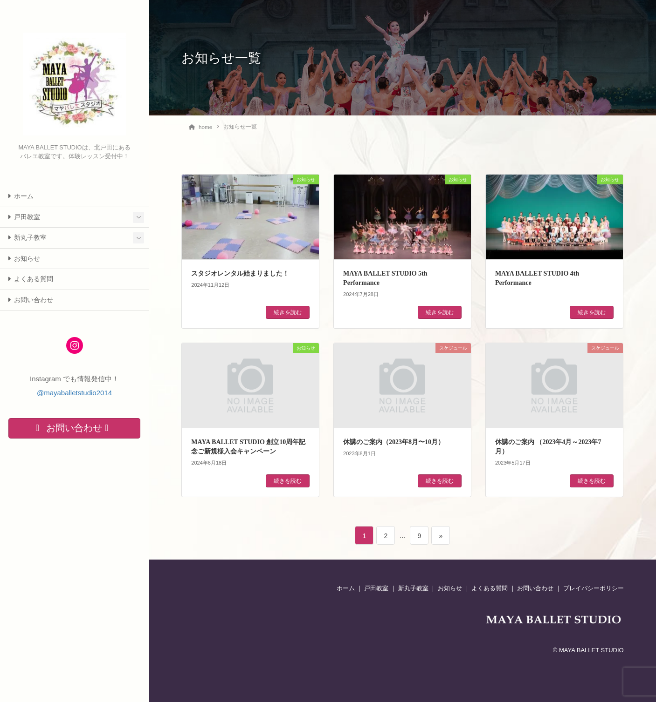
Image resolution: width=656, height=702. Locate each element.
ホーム (20, 196)
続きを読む (288, 312)
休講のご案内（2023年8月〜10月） (393, 441)
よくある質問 (30, 279)
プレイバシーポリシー (593, 587)
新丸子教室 (27, 237)
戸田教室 (23, 217)
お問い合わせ (30, 300)
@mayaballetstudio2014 (74, 393)
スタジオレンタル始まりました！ (240, 273)
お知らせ (23, 258)
